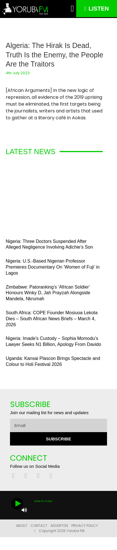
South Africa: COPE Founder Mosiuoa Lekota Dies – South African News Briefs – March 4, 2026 (52, 318)
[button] (72, 8)
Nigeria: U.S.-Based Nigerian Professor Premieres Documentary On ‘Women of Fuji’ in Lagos (53, 267)
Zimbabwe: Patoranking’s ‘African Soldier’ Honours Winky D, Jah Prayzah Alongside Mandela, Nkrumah (48, 293)
